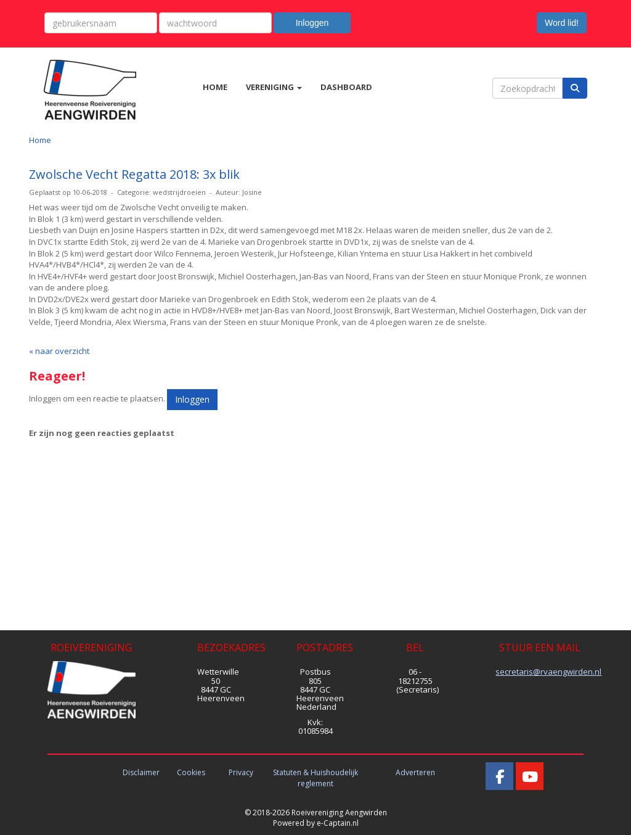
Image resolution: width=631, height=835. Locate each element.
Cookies (191, 772)
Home (40, 140)
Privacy (241, 772)
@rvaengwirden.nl (548, 671)
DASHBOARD (346, 87)
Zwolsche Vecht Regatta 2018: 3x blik (134, 174)
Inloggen (312, 23)
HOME (215, 87)
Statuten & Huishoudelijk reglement (315, 777)
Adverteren (415, 772)
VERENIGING (274, 87)
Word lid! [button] (562, 23)
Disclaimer (141, 772)
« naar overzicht (59, 350)
